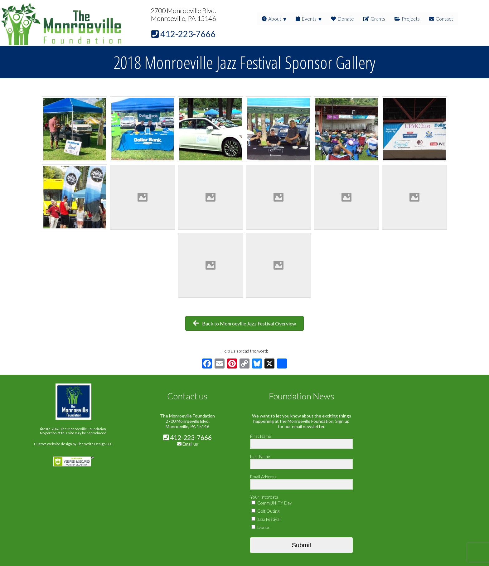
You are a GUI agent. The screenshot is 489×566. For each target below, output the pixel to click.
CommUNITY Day (271, 502)
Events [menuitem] (306, 19)
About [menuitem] (271, 19)
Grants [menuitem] (374, 19)
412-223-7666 (187, 437)
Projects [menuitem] (407, 19)
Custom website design (53, 444)
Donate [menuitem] (342, 19)
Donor (260, 527)
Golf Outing (265, 511)
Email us (190, 443)
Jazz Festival (265, 519)
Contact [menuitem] (441, 19)
